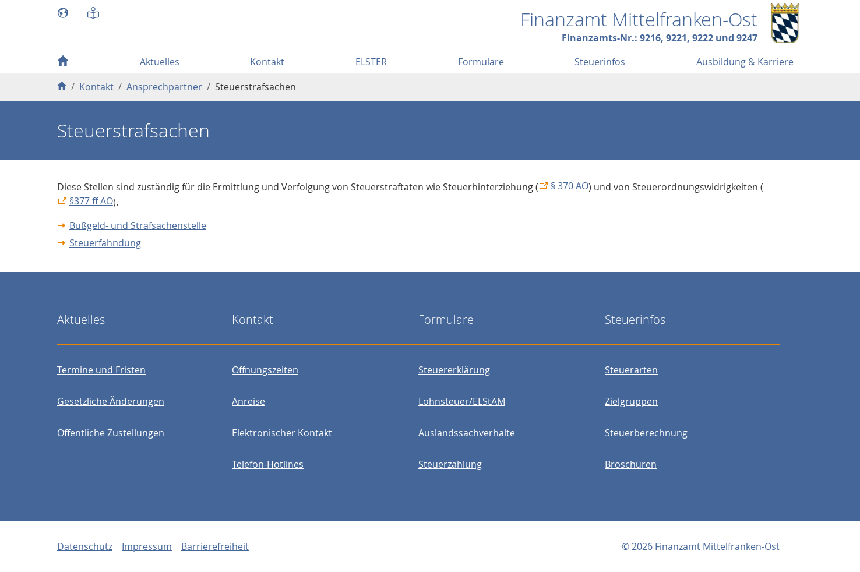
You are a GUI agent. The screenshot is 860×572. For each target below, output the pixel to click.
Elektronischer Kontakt (282, 432)
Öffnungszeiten (265, 369)
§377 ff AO (91, 201)
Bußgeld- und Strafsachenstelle (137, 225)
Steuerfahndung (105, 242)
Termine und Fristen (101, 369)
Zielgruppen (631, 401)
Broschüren (631, 464)
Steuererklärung (454, 369)
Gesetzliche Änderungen (110, 401)
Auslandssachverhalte (466, 432)
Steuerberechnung (646, 432)
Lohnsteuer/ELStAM (461, 401)
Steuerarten (631, 369)
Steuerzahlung (450, 464)
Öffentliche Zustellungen (110, 432)
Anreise (248, 401)
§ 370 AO (569, 185)
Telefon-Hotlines (268, 464)
